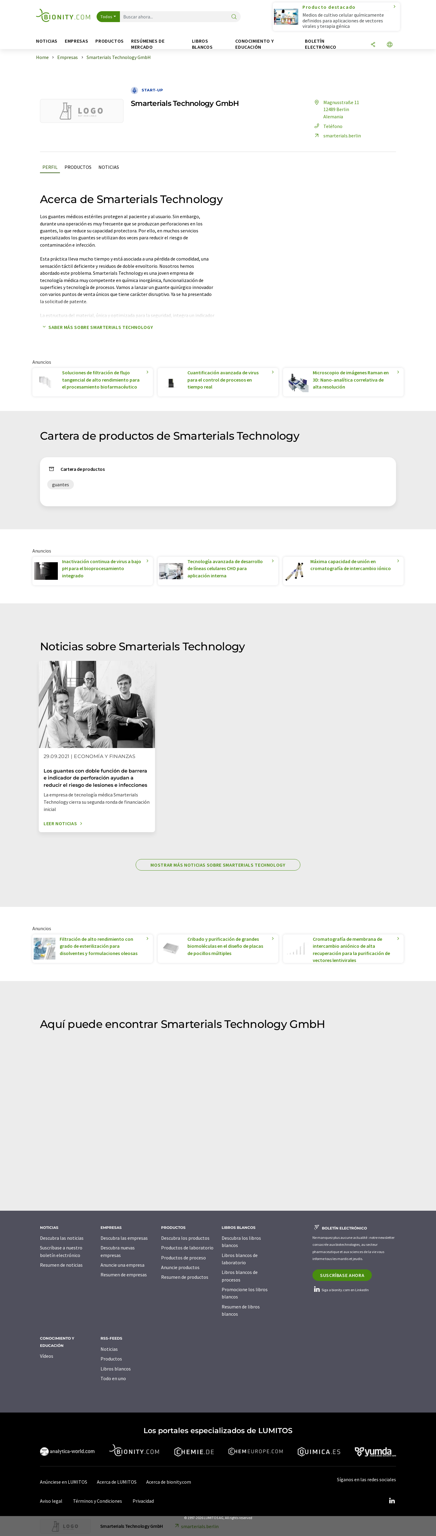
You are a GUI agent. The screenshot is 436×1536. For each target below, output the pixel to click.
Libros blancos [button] (202, 44)
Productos (77, 167)
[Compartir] (373, 44)
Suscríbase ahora (342, 1275)
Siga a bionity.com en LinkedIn (340, 1290)
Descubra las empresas (124, 1238)
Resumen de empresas (124, 1275)
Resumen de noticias (61, 1265)
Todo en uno (113, 1378)
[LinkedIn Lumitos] (392, 1501)
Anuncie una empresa (122, 1265)
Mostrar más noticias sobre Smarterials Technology (217, 865)
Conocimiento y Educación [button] (254, 44)
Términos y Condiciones (97, 1501)
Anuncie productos (180, 1267)
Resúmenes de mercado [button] (148, 44)
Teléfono (327, 126)
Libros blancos (116, 1369)
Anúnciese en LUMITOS (63, 1482)
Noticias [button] (47, 41)
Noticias (108, 167)
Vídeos (46, 1356)
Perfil (50, 167)
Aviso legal (51, 1501)
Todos (107, 16)
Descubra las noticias (62, 1238)
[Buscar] (234, 17)
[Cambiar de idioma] (389, 44)
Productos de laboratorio (187, 1248)
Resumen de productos (184, 1277)
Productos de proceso (183, 1258)
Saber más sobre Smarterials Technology (96, 327)
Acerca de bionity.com (168, 1482)
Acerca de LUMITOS (117, 1482)
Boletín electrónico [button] (320, 44)
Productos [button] (109, 41)
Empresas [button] (76, 41)
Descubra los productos (185, 1238)
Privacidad (143, 1501)
